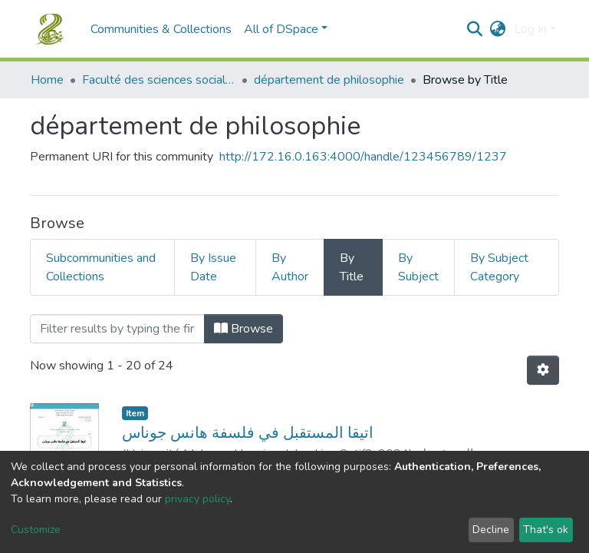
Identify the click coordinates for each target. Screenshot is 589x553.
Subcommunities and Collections (101, 267)
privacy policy (197, 499)
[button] (498, 29)
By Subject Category (499, 267)
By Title (352, 267)
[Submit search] (475, 29)
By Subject (418, 267)
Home (47, 79)
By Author (289, 267)
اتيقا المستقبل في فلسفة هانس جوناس (247, 432)
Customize (36, 529)
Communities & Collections (161, 29)
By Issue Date (213, 267)
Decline (490, 529)
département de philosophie (329, 79)
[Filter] (117, 328)
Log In (530, 29)
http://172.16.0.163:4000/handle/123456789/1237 (363, 156)
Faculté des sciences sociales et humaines (158, 79)
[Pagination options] (543, 370)
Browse (243, 328)
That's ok (545, 529)
